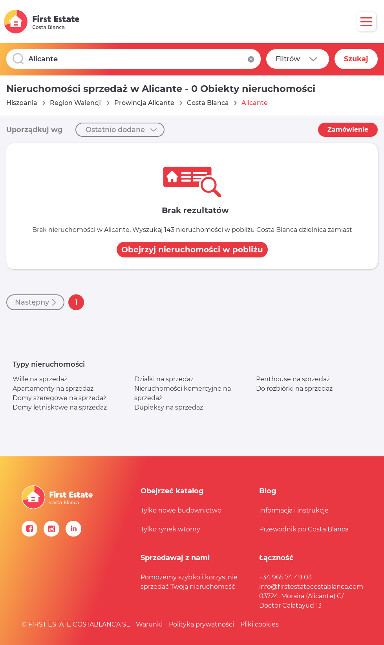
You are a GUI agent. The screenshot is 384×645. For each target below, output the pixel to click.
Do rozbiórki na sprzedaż (294, 388)
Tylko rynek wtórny (170, 529)
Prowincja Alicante (144, 103)
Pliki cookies (259, 624)
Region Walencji (76, 103)
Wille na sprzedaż (40, 379)
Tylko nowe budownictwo (181, 510)
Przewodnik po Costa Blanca (304, 529)
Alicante (254, 103)
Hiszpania (21, 103)
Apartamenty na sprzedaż (53, 388)
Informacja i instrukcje (294, 510)
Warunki (149, 624)
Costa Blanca (208, 103)
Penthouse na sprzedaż (293, 379)
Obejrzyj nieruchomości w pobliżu (192, 249)
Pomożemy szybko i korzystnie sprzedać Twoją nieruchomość (189, 581)
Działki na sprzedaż (164, 379)
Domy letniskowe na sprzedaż (60, 407)
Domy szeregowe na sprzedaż (59, 398)
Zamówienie (347, 129)
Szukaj (356, 59)
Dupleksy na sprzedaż (168, 407)
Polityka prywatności (201, 624)
